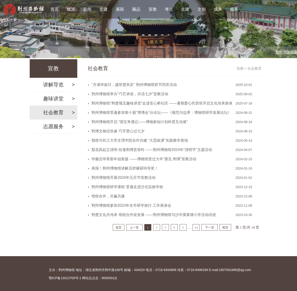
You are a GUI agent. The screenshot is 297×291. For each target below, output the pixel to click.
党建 (103, 9)
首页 (54, 9)
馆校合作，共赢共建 (108, 196)
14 (196, 227)
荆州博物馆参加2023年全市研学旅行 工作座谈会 (131, 205)
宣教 (152, 9)
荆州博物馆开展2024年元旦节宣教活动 (123, 178)
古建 (185, 9)
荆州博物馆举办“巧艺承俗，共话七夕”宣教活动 (129, 94)
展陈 (120, 9)
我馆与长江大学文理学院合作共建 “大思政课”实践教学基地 (139, 140)
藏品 (136, 9)
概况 (71, 9)
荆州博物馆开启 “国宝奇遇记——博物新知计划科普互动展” (139, 122)
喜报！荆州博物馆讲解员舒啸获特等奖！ (124, 168)
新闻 (87, 9)
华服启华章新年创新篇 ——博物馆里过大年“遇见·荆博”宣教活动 (143, 159)
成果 (218, 9)
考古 (169, 9)
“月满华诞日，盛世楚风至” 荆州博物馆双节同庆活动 (134, 85)
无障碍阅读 (254, 9)
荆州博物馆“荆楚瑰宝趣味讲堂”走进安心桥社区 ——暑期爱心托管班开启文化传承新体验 (161, 103)
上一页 (134, 227)
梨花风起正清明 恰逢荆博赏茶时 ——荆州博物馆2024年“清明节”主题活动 (151, 150)
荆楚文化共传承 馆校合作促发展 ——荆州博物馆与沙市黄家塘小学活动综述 (153, 215)
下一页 (209, 227)
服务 (234, 9)
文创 (201, 9)
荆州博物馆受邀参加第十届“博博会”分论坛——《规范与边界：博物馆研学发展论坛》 (161, 112)
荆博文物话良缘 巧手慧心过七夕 (117, 131)
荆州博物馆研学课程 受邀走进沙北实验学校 (127, 187)
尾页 (225, 227)
